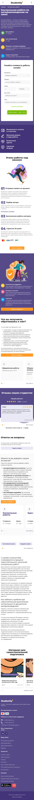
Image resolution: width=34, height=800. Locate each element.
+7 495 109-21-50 (9, 722)
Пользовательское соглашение (10, 767)
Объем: (6, 86)
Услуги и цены (5, 755)
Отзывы (3, 760)
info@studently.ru (9, 720)
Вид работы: (7, 72)
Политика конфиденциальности (17, 794)
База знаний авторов (7, 776)
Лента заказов (5, 757)
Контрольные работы (14, 7)
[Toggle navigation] (3, 2)
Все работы (29, 383)
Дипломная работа (6, 745)
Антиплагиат (5, 769)
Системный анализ (8, 544)
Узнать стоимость (17, 248)
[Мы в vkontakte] (2, 733)
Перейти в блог (28, 690)
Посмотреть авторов (7, 211)
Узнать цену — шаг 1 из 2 (17, 112)
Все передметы (28, 548)
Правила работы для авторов (10, 779)
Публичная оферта (17, 797)
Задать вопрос (17, 448)
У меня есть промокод (17, 106)
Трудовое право (25, 544)
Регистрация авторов (7, 781)
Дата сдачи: (7, 92)
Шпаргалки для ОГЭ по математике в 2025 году (9, 681)
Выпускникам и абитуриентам (10, 674)
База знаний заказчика (8, 764)
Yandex (26, 428)
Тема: (5, 99)
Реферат (3, 748)
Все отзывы (29, 425)
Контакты (4, 762)
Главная (3, 7)
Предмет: (6, 79)
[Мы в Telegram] (6, 733)
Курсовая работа (6, 743)
